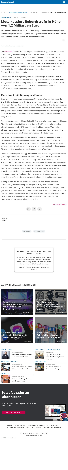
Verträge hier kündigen (52, 457)
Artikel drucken (60, 235)
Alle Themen (34, 12)
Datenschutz (39, 262)
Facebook (44, 12)
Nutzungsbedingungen (15, 457)
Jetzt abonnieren (13, 442)
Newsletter (54, 455)
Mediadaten (31, 455)
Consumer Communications (17, 12)
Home (3, 12)
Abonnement (36, 457)
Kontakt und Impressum (16, 455)
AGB (27, 457)
